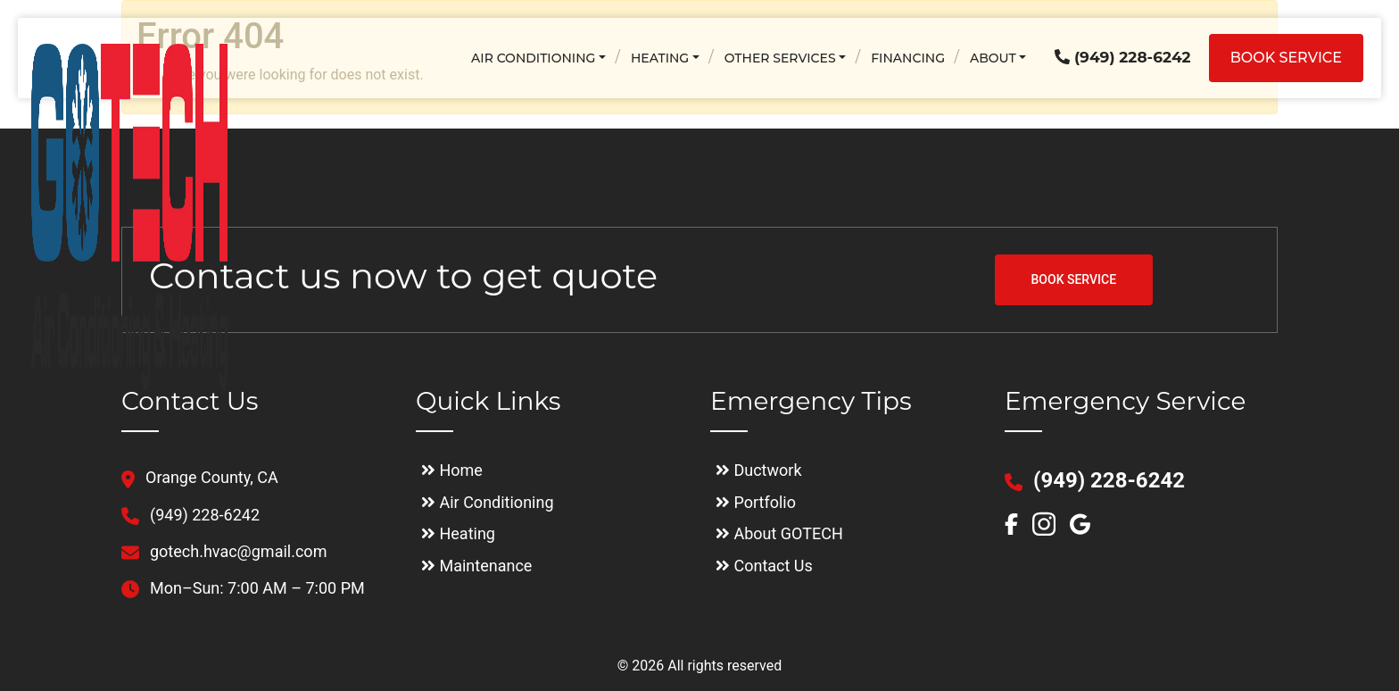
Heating (660, 58)
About (993, 58)
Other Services (780, 58)
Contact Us (764, 565)
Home (452, 470)
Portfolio (756, 502)
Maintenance (476, 565)
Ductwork (759, 470)
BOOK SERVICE (1074, 279)
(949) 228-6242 (1122, 57)
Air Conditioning (533, 58)
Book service (1286, 57)
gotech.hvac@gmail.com (224, 551)
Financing (908, 58)
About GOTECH (779, 533)
